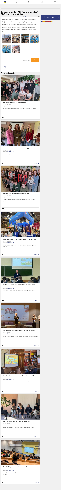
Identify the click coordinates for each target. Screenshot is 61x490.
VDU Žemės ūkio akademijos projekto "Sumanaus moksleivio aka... (20, 284)
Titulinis (2, 7)
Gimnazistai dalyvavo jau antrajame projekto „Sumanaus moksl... (19, 467)
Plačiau (35, 118)
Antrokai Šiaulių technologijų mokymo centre (14, 102)
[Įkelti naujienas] (16, 2)
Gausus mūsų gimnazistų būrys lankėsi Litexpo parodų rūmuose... (19, 239)
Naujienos (8, 7)
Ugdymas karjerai (15, 7)
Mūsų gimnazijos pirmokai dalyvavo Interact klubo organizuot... (19, 330)
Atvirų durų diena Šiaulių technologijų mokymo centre (16, 193)
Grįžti (5, 67)
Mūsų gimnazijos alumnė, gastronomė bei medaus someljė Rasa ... (20, 375)
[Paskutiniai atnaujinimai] (29, 2)
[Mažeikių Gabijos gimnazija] (5, 2)
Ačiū (35, 60)
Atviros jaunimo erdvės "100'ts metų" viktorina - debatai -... (18, 421)
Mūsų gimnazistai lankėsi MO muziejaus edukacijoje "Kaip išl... (18, 148)
